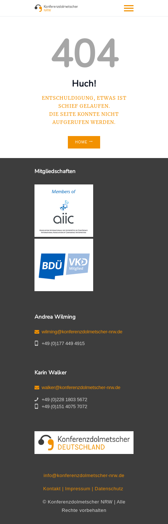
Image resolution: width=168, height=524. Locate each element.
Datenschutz (109, 488)
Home (81, 142)
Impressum (77, 488)
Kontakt (52, 488)
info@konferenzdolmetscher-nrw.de (84, 475)
